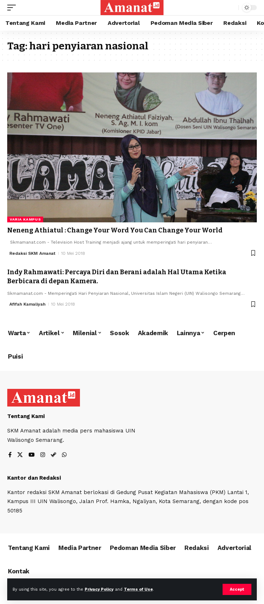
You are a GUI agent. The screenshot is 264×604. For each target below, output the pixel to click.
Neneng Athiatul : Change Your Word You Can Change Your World (115, 230)
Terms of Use (138, 589)
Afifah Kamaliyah (27, 304)
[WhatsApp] (64, 455)
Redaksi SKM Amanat (32, 253)
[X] (20, 455)
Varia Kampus (25, 219)
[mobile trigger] (13, 7)
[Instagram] (42, 455)
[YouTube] (31, 455)
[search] (231, 7)
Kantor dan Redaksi (34, 478)
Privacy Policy (99, 589)
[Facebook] (10, 455)
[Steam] (53, 455)
